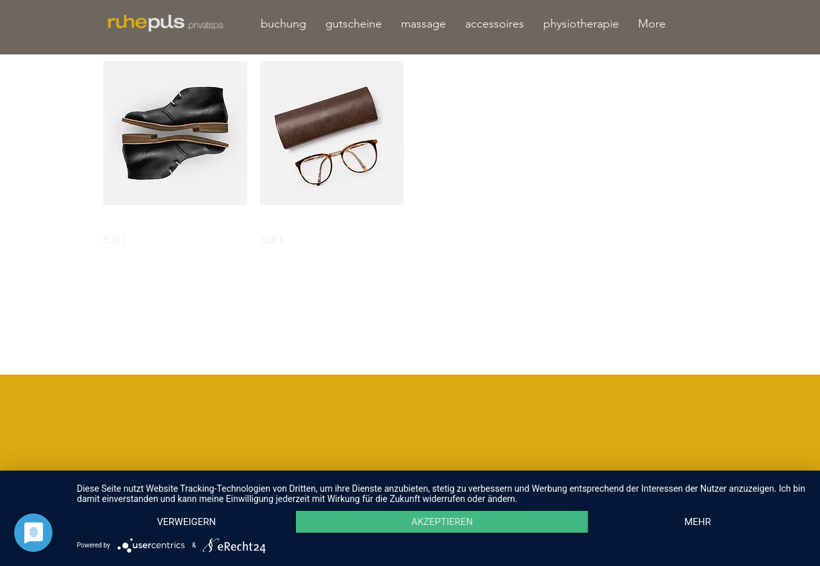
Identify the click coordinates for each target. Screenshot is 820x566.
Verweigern (186, 522)
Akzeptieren (442, 522)
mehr (697, 522)
